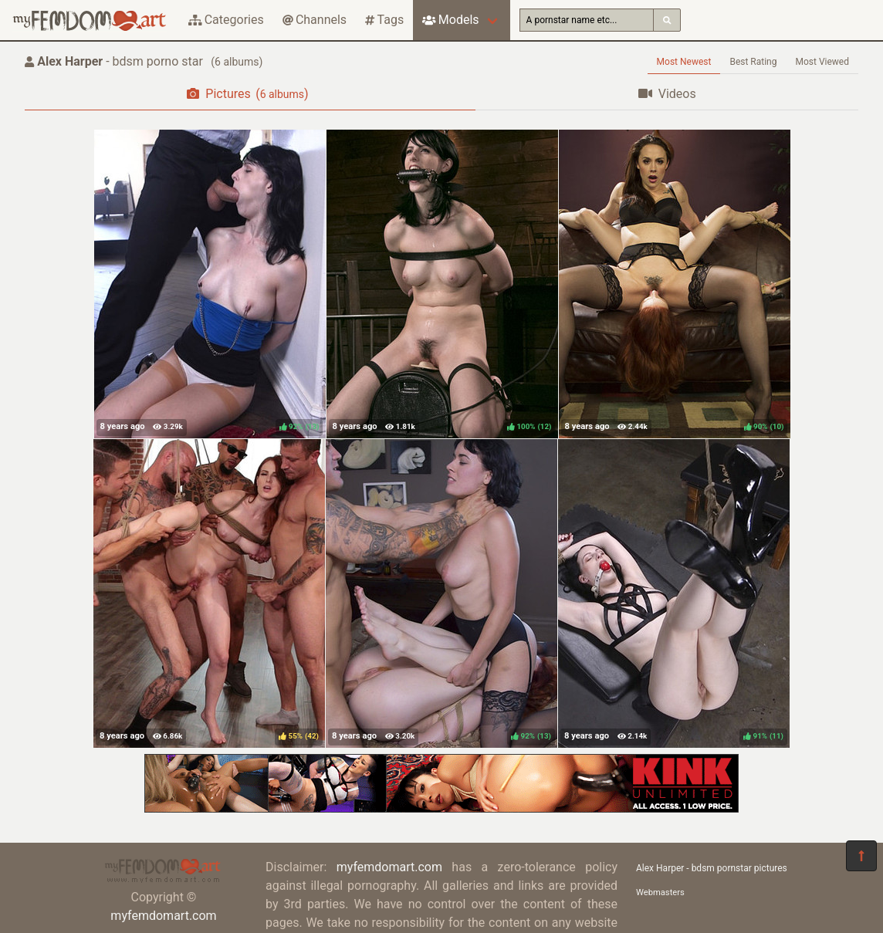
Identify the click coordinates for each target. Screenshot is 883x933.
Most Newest (684, 61)
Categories (226, 19)
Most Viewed (823, 61)
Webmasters (660, 892)
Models (450, 19)
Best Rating (752, 61)
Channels (314, 19)
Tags (384, 19)
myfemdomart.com (163, 915)
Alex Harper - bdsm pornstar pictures (711, 868)
